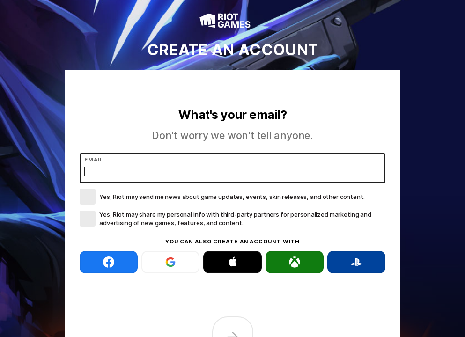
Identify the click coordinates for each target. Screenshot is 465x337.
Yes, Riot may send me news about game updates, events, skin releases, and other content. (232, 196)
